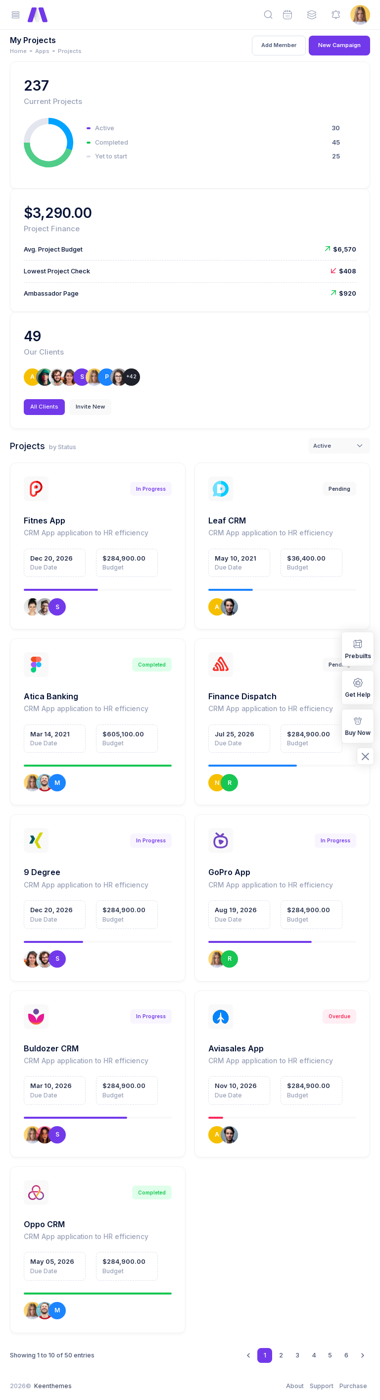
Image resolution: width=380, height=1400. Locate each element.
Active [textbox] (322, 445)
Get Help (358, 686)
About (295, 1386)
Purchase (353, 1386)
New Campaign (339, 45)
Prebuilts (358, 648)
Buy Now (358, 725)
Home (18, 51)
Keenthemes (53, 1386)
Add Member (278, 45)
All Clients (44, 406)
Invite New (90, 406)
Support (321, 1386)
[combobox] (339, 446)
